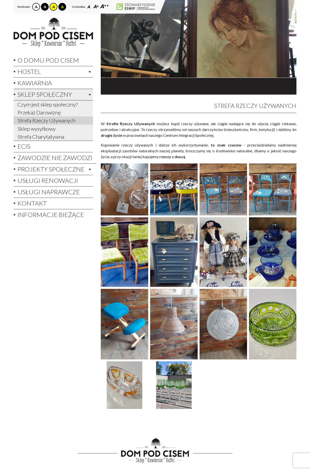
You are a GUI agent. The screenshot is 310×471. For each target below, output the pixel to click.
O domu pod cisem (48, 60)
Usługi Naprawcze (48, 192)
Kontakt (32, 203)
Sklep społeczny (44, 94)
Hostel (29, 71)
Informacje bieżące (50, 215)
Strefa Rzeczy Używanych (46, 120)
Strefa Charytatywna (40, 136)
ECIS (23, 146)
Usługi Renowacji (47, 180)
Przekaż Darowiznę (39, 112)
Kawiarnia (34, 83)
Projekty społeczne (51, 169)
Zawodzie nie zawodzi (54, 158)
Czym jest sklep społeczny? (47, 104)
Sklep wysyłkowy (36, 128)
